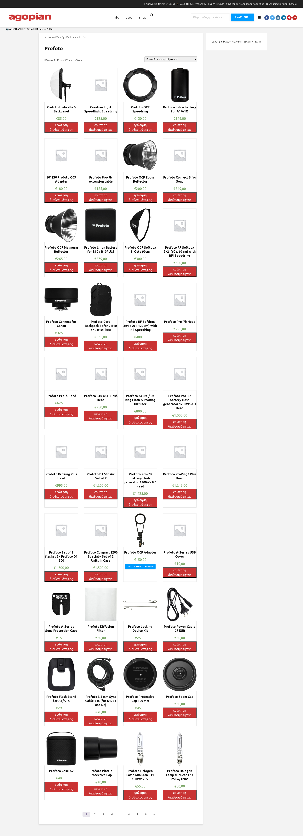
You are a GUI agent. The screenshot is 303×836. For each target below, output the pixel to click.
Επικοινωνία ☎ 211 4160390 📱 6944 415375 (169, 4)
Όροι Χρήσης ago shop (251, 4)
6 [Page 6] (129, 814)
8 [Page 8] (146, 814)
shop (142, 17)
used (129, 17)
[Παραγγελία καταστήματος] (170, 59)
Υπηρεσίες (200, 4)
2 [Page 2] (95, 814)
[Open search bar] (152, 15)
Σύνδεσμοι (232, 4)
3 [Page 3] (103, 814)
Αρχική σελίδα (52, 37)
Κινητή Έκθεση (216, 4)
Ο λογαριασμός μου (277, 4)
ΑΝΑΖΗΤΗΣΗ (242, 17)
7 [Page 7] (137, 814)
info (116, 17)
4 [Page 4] (112, 814)
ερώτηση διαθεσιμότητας (61, 127)
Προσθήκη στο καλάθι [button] (140, 567)
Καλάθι (293, 4)
